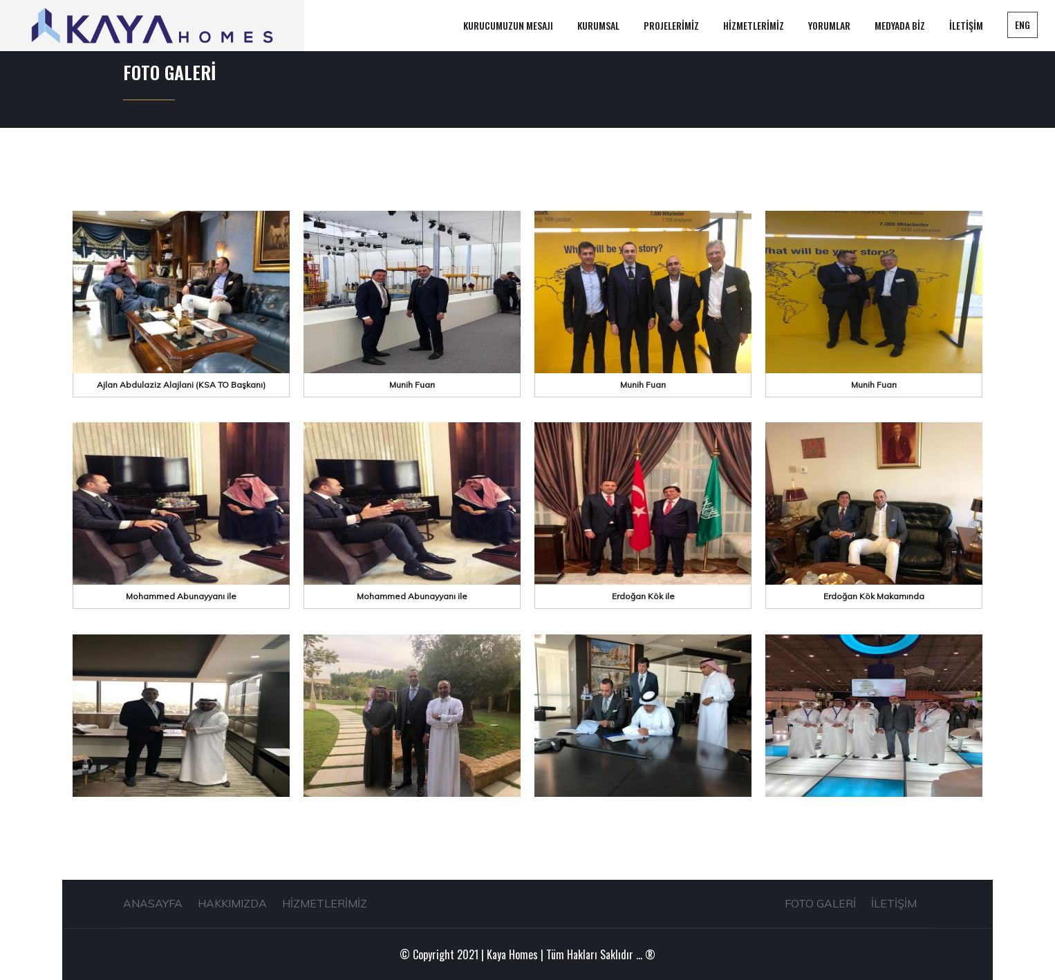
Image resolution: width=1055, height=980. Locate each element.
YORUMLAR (829, 25)
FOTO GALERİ (820, 903)
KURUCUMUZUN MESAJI (508, 25)
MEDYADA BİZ (900, 25)
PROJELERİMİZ (671, 25)
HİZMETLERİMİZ (753, 25)
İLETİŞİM (966, 25)
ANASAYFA (153, 903)
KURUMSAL (598, 25)
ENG (1022, 24)
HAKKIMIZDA (232, 903)
